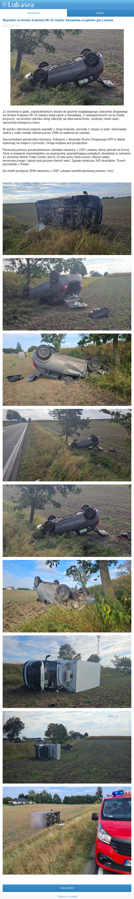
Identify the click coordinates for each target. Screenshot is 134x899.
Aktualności (33, 13)
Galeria (100, 13)
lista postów (67, 888)
